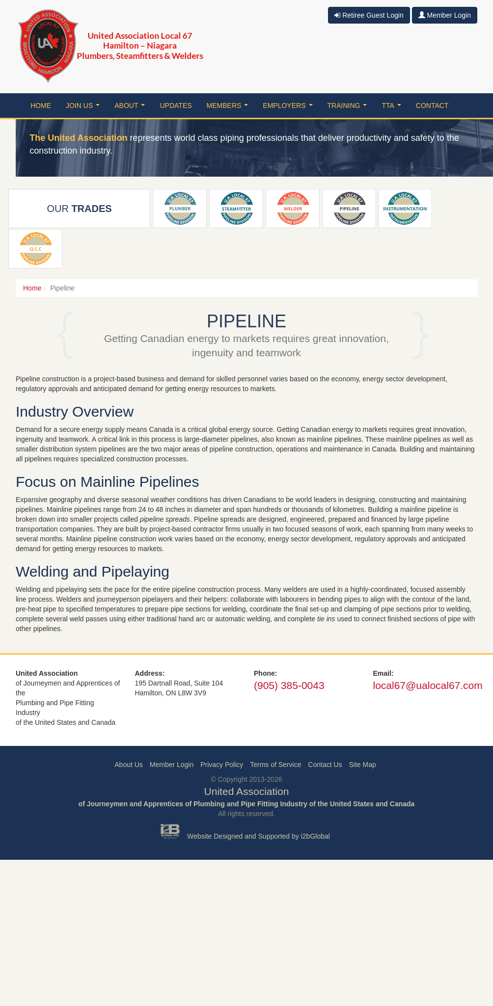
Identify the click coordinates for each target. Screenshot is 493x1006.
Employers (289, 108)
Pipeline (349, 208)
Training (349, 108)
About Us (128, 764)
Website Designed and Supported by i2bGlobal (258, 836)
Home (40, 105)
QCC (35, 249)
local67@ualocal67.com (428, 685)
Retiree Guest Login (368, 15)
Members (229, 108)
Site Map (362, 764)
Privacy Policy (221, 764)
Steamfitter (236, 208)
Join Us (85, 108)
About (131, 108)
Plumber (179, 208)
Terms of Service (275, 764)
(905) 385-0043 (289, 685)
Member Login (444, 15)
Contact (432, 105)
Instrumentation (405, 208)
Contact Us (325, 764)
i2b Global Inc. (170, 831)
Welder (292, 208)
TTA (393, 108)
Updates (176, 105)
